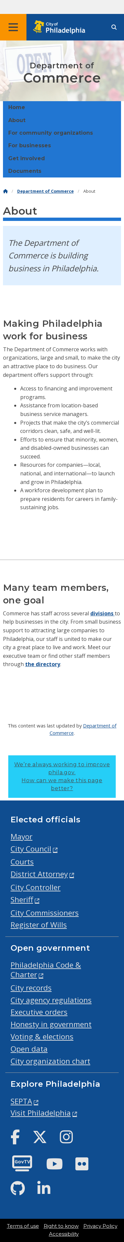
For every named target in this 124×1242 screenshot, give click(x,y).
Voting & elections (42, 1036)
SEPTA (21, 1101)
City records (31, 988)
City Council (31, 849)
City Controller (36, 887)
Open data (29, 1049)
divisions (102, 613)
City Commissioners (45, 913)
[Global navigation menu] (13, 27)
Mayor (21, 836)
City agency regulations (51, 1000)
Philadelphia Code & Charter (46, 970)
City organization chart (50, 1061)
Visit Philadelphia (41, 1113)
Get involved (26, 158)
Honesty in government (51, 1024)
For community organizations (50, 133)
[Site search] (114, 27)
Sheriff (22, 899)
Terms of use (23, 1226)
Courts (22, 862)
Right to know (61, 1226)
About (16, 120)
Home (16, 107)
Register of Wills (39, 925)
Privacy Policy (100, 1226)
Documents (24, 171)
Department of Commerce (45, 191)
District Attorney (39, 874)
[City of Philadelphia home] (61, 27)
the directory (42, 664)
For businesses (29, 145)
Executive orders (39, 1012)
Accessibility (64, 1234)
